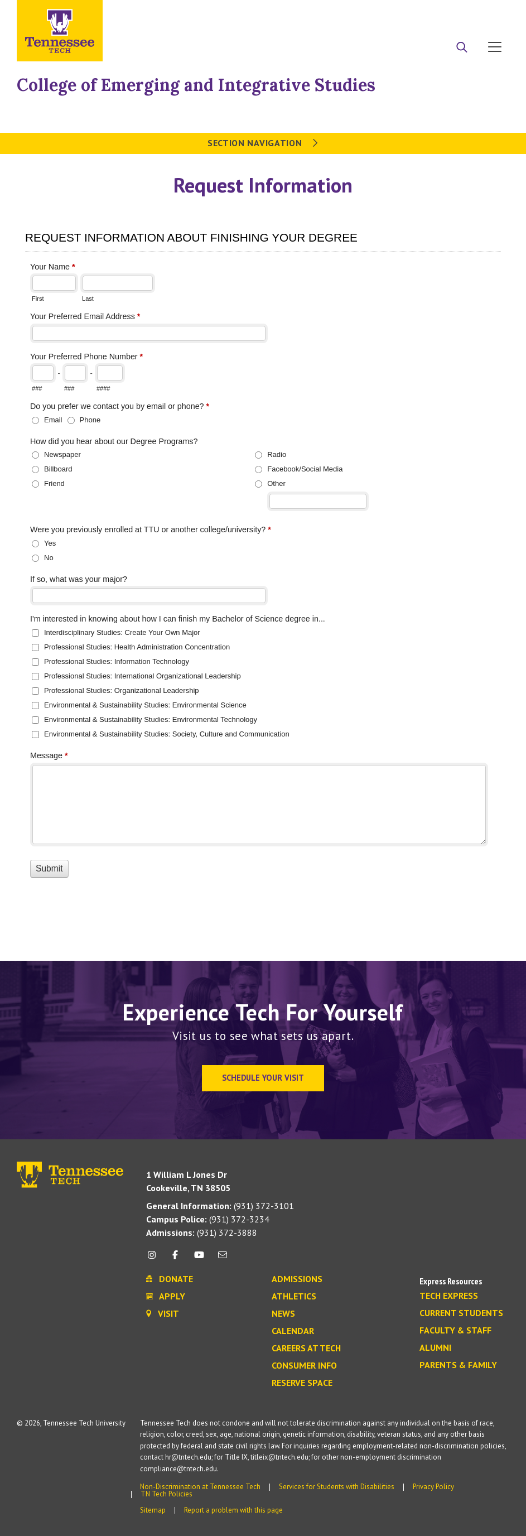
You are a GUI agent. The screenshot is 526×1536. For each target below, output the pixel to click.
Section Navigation (263, 142)
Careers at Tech (306, 1349)
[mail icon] (222, 1259)
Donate (450, 13)
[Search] (462, 48)
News (283, 1314)
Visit (491, 13)
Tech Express (448, 1296)
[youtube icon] (199, 1259)
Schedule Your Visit (263, 1077)
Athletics (294, 1297)
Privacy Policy (433, 1486)
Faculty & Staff (455, 1331)
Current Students (461, 1313)
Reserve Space (302, 1383)
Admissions (297, 1279)
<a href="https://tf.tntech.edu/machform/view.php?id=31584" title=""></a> (263, 575)
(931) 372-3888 (201, 1232)
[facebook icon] (175, 1259)
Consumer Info (304, 1366)
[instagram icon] (154, 1259)
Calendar (293, 1331)
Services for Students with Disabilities (336, 1486)
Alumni (435, 1348)
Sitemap (153, 1510)
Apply (407, 13)
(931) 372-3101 (220, 1205)
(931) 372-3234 (207, 1219)
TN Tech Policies (166, 1494)
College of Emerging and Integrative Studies (196, 84)
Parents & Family (458, 1365)
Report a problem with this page (233, 1510)
